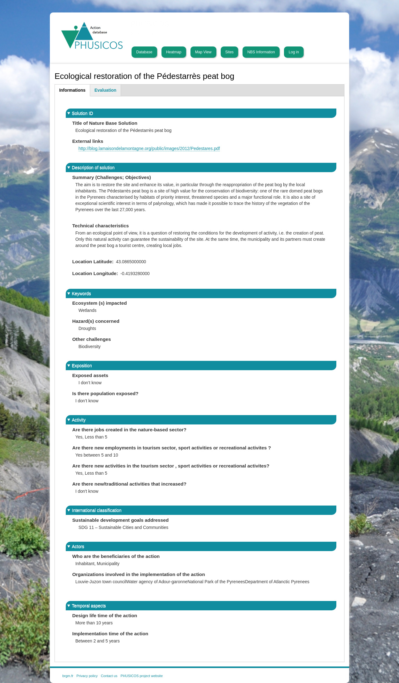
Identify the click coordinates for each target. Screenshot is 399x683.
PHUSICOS (150, 24)
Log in (294, 52)
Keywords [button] (81, 293)
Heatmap (173, 52)
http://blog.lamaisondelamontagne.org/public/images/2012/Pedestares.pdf (149, 148)
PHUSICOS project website (142, 676)
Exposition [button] (82, 365)
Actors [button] (78, 546)
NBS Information (261, 52)
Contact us (109, 676)
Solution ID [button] (82, 113)
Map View (203, 52)
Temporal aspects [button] (89, 605)
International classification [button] (97, 510)
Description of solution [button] (93, 167)
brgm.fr (67, 676)
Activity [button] (79, 419)
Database (144, 52)
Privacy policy (87, 676)
